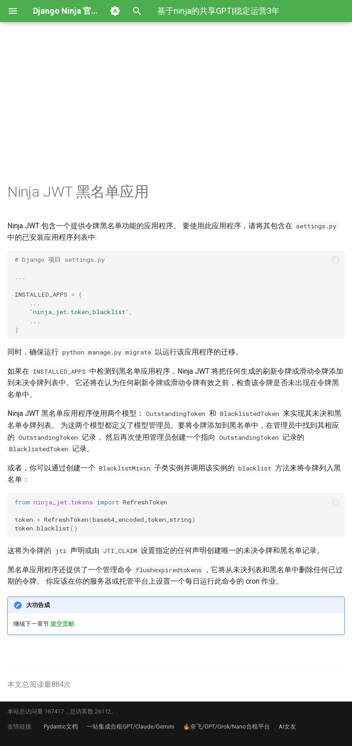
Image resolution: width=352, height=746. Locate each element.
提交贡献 (62, 623)
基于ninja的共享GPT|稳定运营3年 (218, 11)
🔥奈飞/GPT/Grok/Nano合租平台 (226, 726)
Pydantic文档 (61, 726)
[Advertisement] (176, 114)
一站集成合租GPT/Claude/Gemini (130, 726)
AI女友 (287, 726)
